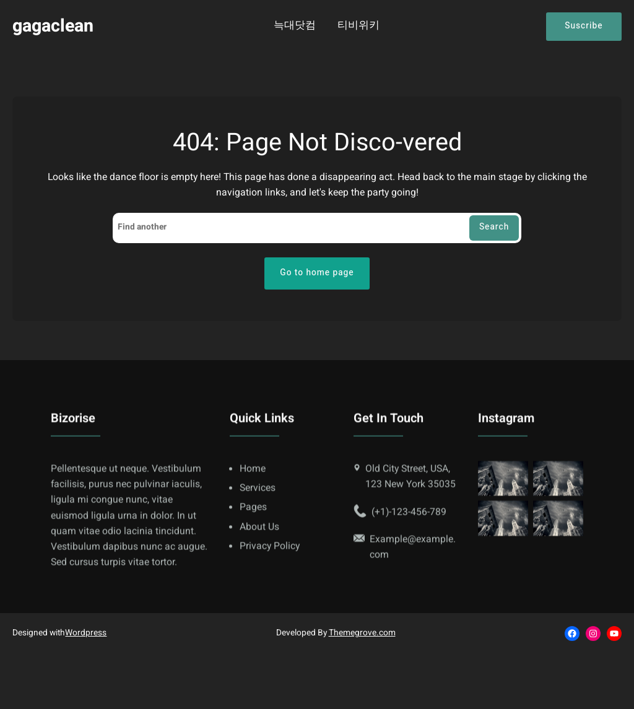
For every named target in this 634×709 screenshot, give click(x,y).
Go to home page (317, 273)
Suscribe (583, 26)
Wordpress (85, 633)
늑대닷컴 (295, 26)
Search (494, 227)
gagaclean (52, 26)
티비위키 (358, 26)
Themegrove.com (362, 633)
